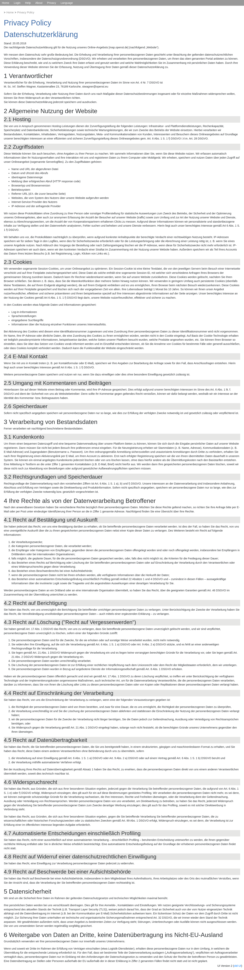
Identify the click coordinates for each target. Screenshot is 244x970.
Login (17, 2)
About (39, 2)
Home (5, 2)
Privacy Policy (25, 12)
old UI (237, 965)
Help (28, 2)
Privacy (51, 2)
